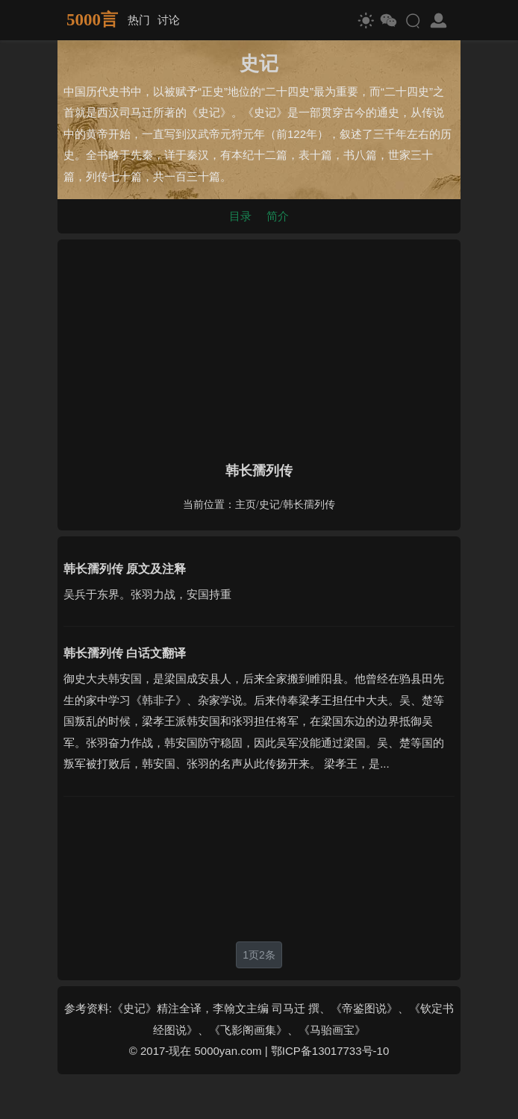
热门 (139, 19)
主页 (245, 504)
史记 (269, 504)
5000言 (92, 19)
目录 (240, 216)
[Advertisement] (259, 346)
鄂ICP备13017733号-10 (330, 1050)
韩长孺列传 (309, 504)
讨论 (168, 19)
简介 (277, 216)
